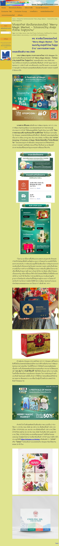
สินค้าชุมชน (40, 33)
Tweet (56, 543)
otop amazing (25, 35)
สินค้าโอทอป (33, 33)
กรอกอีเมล (3, 31)
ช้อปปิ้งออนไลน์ (48, 33)
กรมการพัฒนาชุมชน (20, 33)
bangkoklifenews (42, 35)
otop (28, 33)
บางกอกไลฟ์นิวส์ (33, 35)
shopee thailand (16, 35)
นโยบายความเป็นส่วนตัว (6, 45)
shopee (55, 33)
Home (14, 19)
